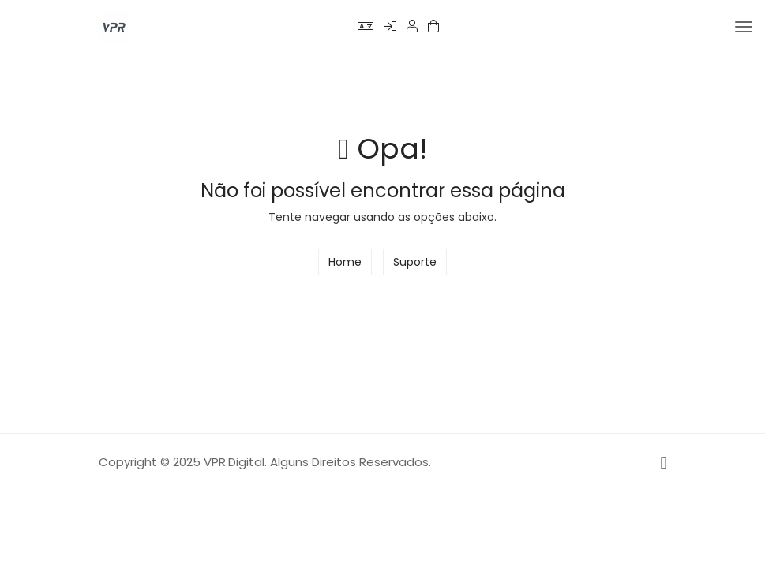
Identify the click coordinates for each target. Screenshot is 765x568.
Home (345, 262)
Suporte (415, 262)
